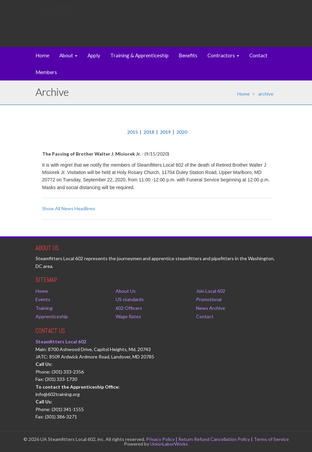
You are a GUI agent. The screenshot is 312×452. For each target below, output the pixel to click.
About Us (126, 291)
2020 (181, 132)
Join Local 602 (210, 291)
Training (44, 308)
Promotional (209, 299)
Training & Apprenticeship (139, 55)
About (68, 55)
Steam (74, 14)
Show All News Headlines (68, 208)
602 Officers (129, 308)
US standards (130, 299)
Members (46, 72)
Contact (258, 55)
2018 (148, 132)
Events (43, 299)
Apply (93, 55)
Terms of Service (271, 439)
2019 (165, 132)
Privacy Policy (160, 439)
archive (265, 94)
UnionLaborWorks (169, 444)
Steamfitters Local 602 (61, 341)
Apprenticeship (52, 316)
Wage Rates (128, 316)
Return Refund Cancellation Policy (214, 439)
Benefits (188, 55)
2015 (132, 132)
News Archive (210, 308)
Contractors (223, 55)
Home (42, 55)
